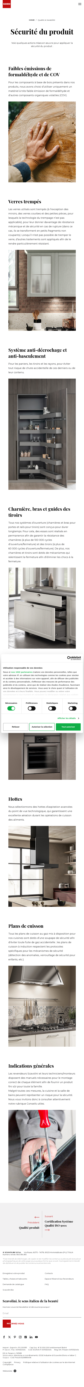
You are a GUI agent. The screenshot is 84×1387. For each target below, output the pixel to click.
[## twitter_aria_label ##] (9, 1337)
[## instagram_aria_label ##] (20, 1337)
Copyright (7, 1362)
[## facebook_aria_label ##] (4, 1337)
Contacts (49, 1273)
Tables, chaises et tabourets (15, 1279)
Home (32, 20)
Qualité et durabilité (46, 20)
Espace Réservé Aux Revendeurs (59, 1279)
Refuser (16, 727)
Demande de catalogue (13, 1284)
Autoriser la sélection (42, 727)
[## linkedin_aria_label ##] (31, 1337)
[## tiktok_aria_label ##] (25, 1337)
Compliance (8, 1364)
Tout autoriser (68, 727)
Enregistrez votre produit (14, 1273)
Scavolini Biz (8, 1290)
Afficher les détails (66, 718)
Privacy (17, 1362)
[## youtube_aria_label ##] (36, 1337)
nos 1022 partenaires (22, 672)
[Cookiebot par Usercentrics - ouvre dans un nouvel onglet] (69, 658)
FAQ (47, 1284)
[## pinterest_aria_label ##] (14, 1337)
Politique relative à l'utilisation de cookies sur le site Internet (49, 1362)
